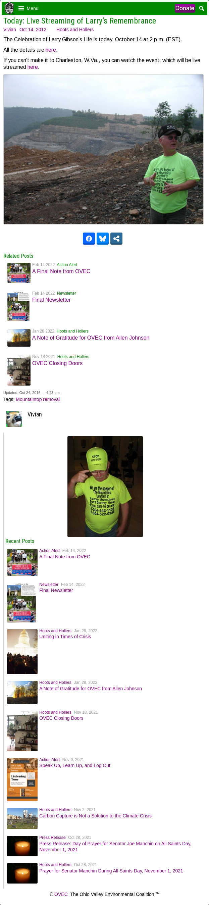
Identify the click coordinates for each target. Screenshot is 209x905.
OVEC (61, 894)
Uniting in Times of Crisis (65, 636)
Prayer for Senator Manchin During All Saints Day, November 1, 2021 (111, 870)
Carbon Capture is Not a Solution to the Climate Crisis (95, 815)
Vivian (9, 29)
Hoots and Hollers (75, 29)
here (51, 50)
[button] (33, 8)
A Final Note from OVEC (61, 271)
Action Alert (67, 264)
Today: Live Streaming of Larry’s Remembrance (79, 21)
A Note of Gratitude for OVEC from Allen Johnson (91, 338)
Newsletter (66, 293)
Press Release (52, 837)
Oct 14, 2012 (32, 29)
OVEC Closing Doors (57, 363)
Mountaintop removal (38, 399)
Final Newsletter (51, 300)
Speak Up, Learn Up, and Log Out (74, 765)
